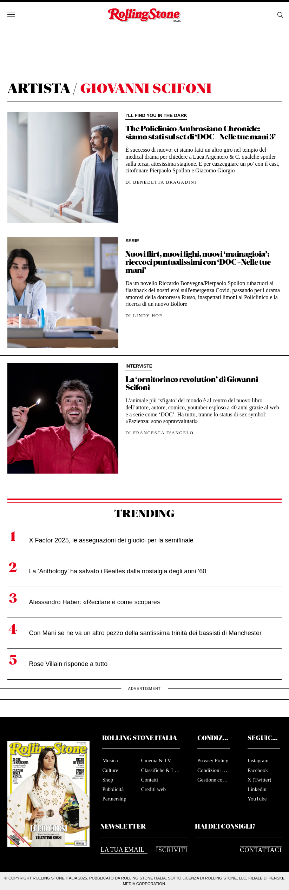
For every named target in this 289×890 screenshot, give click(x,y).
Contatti (149, 780)
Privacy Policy (212, 760)
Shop (107, 780)
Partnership (114, 799)
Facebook (258, 770)
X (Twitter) (259, 780)
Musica (110, 760)
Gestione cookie (213, 780)
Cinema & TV (156, 760)
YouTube (257, 799)
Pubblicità (113, 789)
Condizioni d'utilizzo (213, 770)
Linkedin (257, 789)
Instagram (258, 760)
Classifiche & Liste (160, 770)
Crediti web (153, 789)
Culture (110, 770)
